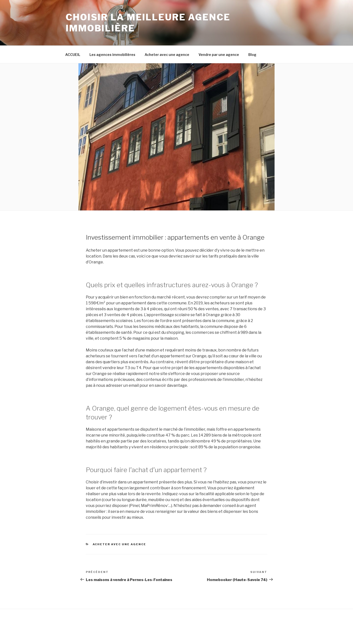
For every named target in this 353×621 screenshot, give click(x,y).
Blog (252, 54)
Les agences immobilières (112, 54)
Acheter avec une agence (167, 54)
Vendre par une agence (219, 54)
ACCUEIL (72, 54)
